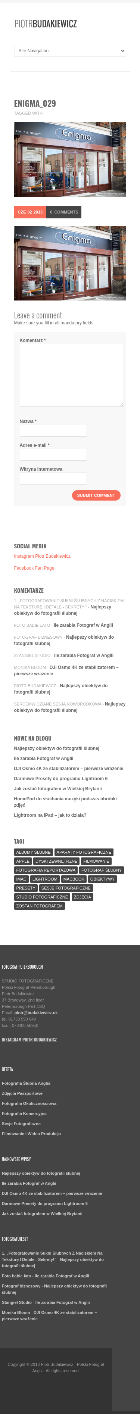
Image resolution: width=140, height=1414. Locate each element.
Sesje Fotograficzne (21, 1123)
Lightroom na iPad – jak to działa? (50, 815)
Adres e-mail (35, 445)
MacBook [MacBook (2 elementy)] (73, 879)
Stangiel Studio (32, 655)
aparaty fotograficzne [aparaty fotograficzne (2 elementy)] (84, 852)
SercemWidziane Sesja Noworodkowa (58, 704)
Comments (64, 212)
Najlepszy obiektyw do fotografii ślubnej (57, 748)
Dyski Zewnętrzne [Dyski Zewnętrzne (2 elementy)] (56, 861)
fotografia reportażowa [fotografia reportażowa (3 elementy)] (46, 870)
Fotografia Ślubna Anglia (26, 1083)
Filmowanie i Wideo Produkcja (31, 1133)
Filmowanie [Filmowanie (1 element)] (96, 861)
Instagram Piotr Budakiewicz (42, 556)
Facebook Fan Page (34, 568)
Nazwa (28, 421)
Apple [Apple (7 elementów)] (22, 861)
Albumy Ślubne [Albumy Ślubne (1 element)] (33, 852)
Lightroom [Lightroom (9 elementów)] (44, 879)
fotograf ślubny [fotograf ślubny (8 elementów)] (101, 870)
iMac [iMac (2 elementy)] (21, 879)
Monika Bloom (30, 667)
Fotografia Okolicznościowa (29, 1103)
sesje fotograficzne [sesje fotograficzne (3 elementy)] (66, 888)
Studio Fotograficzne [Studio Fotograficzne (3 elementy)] (42, 897)
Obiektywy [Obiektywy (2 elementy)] (102, 879)
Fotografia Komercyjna (24, 1113)
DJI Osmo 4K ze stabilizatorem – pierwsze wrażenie (69, 768)
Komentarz (33, 340)
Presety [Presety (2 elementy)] (25, 888)
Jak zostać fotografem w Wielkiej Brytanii (58, 788)
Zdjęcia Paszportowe (22, 1093)
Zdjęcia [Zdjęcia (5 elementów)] (82, 897)
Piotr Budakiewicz (35, 685)
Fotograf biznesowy (38, 637)
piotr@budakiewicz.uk (36, 1012)
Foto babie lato (32, 625)
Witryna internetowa (41, 469)
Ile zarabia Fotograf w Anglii (83, 625)
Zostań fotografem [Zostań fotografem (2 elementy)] (39, 906)
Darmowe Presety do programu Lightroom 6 (61, 778)
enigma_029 (35, 103)
